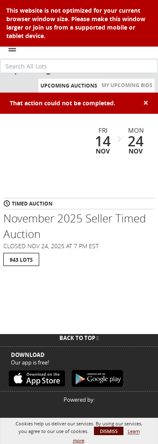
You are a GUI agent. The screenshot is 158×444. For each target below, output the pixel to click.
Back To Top (79, 338)
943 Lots (21, 259)
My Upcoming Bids (127, 85)
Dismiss (109, 431)
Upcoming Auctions (68, 85)
